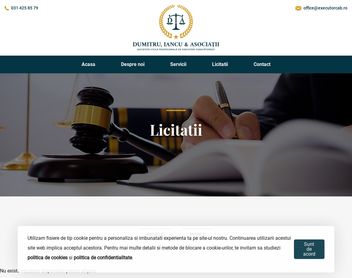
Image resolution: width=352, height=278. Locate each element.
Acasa (88, 64)
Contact (262, 64)
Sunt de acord (309, 249)
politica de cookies (48, 258)
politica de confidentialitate (103, 258)
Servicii (178, 64)
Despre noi (133, 64)
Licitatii (220, 64)
